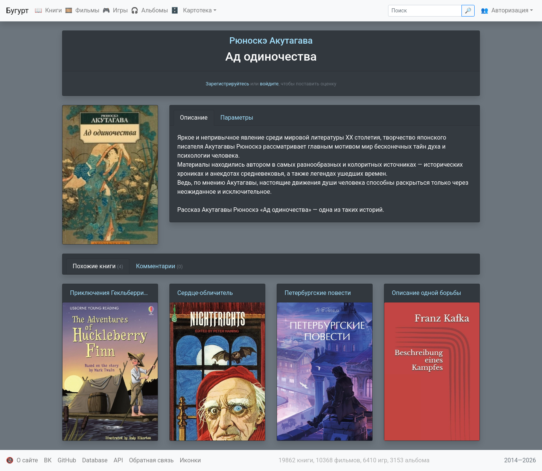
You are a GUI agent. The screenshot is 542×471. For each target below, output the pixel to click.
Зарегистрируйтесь (227, 84)
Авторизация (509, 10)
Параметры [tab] (237, 117)
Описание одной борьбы (426, 292)
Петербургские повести (318, 292)
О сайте (27, 460)
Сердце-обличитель (205, 292)
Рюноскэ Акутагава (271, 40)
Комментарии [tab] (159, 266)
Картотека (197, 10)
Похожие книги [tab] (98, 266)
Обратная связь (151, 460)
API (118, 460)
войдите (269, 84)
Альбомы (155, 10)
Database (95, 460)
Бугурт (17, 10)
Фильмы (87, 10)
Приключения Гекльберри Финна (107, 293)
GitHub (67, 460)
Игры (120, 10)
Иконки (190, 460)
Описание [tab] (194, 117)
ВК (48, 460)
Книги (53, 10)
